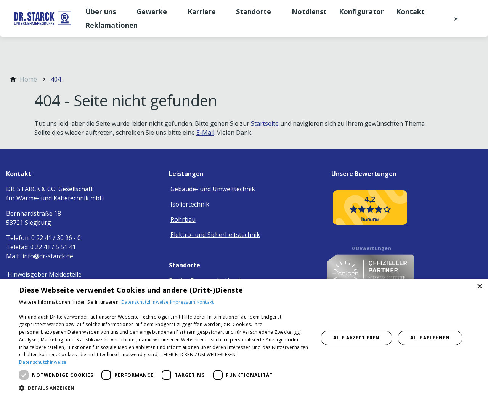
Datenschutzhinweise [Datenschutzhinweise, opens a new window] (43, 362)
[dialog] (244, 338)
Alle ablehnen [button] (429, 338)
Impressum (183, 302)
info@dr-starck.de (47, 256)
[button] (164, 387)
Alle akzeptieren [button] (356, 338)
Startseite (265, 123)
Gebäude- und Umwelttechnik (212, 189)
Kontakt (205, 302)
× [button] (479, 287)
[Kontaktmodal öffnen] (450, 18)
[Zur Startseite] (42, 18)
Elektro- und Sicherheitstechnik (215, 235)
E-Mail (205, 132)
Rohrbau (183, 219)
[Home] (28, 79)
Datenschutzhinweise (145, 302)
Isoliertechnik (189, 204)
